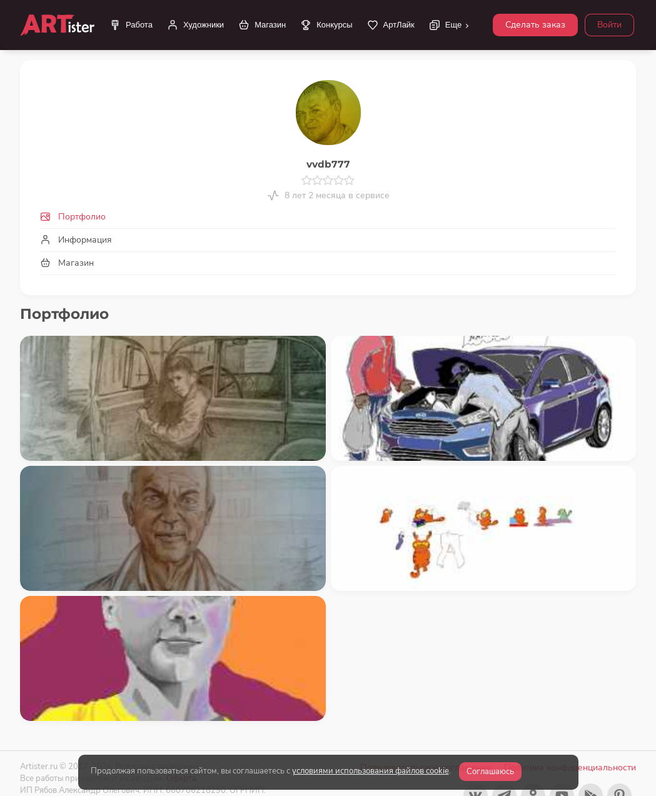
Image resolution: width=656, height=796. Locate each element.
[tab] (328, 216)
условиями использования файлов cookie (370, 771)
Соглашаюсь (490, 771)
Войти (609, 25)
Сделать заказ (535, 25)
